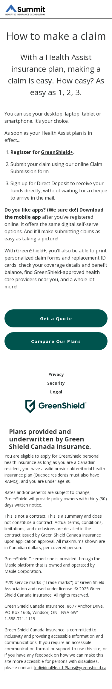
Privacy (56, 374)
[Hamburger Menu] (102, 8)
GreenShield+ (57, 152)
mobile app (27, 217)
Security (56, 383)
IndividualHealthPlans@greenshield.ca (70, 667)
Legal (56, 392)
